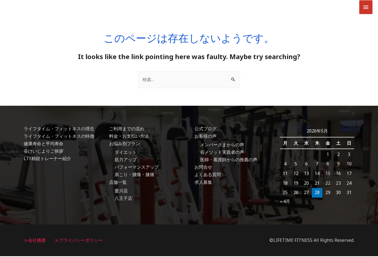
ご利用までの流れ (126, 129)
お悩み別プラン (124, 144)
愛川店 (121, 192)
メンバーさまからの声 (222, 145)
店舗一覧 (118, 183)
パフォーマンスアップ (137, 168)
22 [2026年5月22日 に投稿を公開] (327, 184)
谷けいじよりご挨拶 (43, 152)
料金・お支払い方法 (129, 137)
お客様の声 (206, 137)
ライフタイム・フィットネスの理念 (59, 129)
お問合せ (203, 168)
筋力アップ (126, 161)
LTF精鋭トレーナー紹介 (47, 160)
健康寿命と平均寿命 (43, 144)
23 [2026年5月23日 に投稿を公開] (338, 184)
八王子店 (123, 199)
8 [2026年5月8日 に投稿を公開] (327, 165)
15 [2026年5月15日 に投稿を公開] (327, 174)
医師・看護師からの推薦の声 (228, 161)
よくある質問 (208, 176)
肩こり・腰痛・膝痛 (134, 176)
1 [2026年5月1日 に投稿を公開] (327, 155)
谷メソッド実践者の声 (222, 153)
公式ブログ (206, 129)
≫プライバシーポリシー (79, 241)
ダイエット (126, 153)
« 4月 (285, 202)
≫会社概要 (35, 241)
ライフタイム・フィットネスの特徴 (59, 137)
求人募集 (203, 183)
